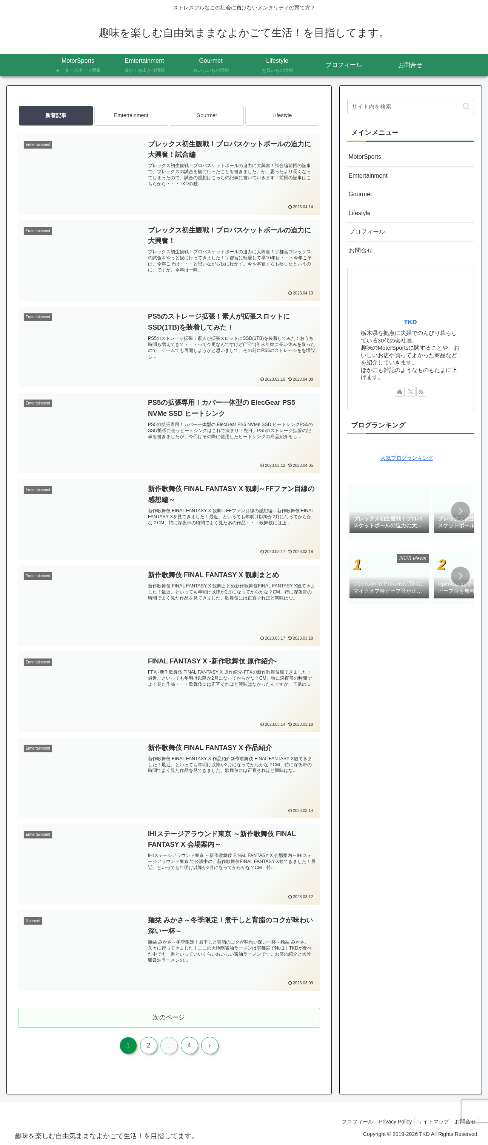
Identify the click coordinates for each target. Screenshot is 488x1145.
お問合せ (360, 247)
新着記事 (55, 115)
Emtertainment (131, 115)
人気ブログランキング (406, 454)
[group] (389, 508)
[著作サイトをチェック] (400, 388)
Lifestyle (282, 115)
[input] (410, 106)
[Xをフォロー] (411, 388)
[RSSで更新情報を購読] (421, 388)
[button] (466, 106)
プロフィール (366, 229)
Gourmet (206, 115)
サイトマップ (430, 1122)
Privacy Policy (389, 1122)
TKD (410, 318)
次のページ (169, 1017)
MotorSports (364, 156)
